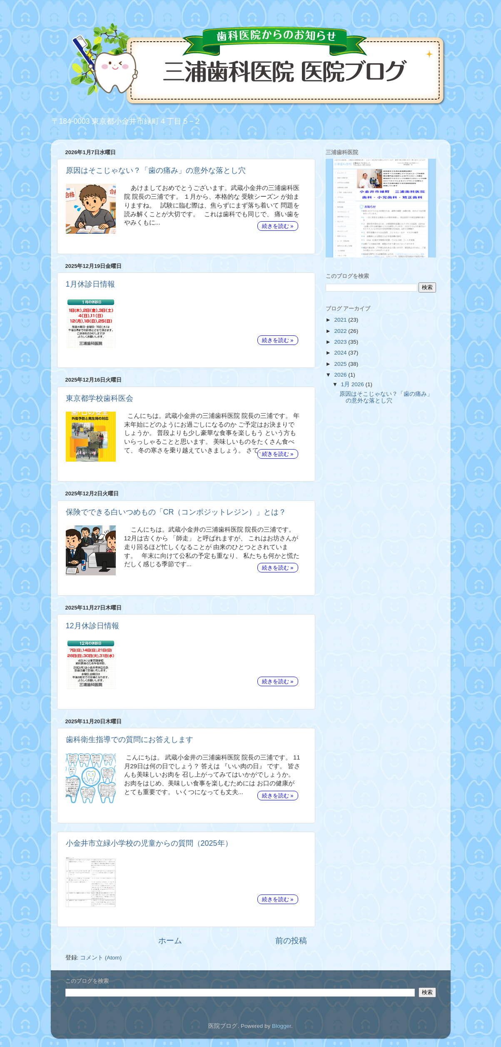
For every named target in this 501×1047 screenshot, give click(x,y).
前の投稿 (291, 940)
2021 (341, 320)
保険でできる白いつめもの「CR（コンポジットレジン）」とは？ (176, 512)
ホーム (170, 940)
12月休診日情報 (92, 626)
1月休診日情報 (90, 284)
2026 (341, 375)
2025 (341, 364)
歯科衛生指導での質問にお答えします (129, 739)
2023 (341, 342)
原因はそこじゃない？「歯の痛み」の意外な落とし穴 (156, 170)
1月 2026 (353, 384)
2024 (341, 353)
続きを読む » (278, 226)
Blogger (281, 1026)
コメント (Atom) (101, 958)
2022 (341, 331)
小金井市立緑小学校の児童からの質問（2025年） (149, 843)
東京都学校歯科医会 (99, 398)
